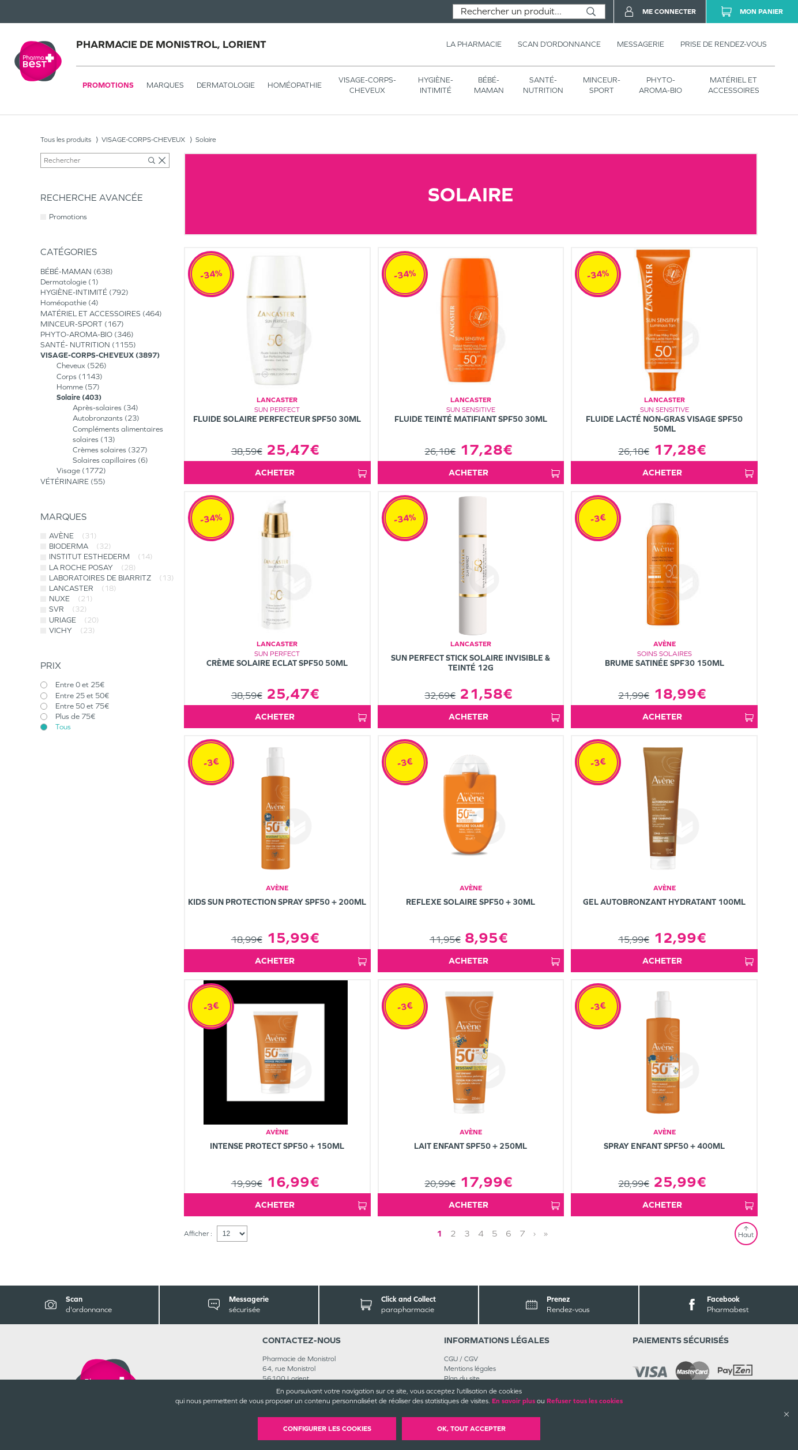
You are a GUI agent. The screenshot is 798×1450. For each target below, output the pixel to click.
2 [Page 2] (453, 1233)
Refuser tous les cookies (585, 1401)
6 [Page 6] (508, 1233)
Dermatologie (226, 85)
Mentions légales (470, 1369)
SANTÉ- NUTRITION (543, 85)
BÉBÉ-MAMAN (489, 85)
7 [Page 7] (522, 1233)
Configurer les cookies (327, 1429)
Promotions (108, 85)
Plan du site (462, 1378)
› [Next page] (534, 1233)
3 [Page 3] (467, 1233)
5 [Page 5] (495, 1233)
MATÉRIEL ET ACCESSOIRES (733, 85)
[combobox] (515, 11)
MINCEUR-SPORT (601, 85)
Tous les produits (65, 140)
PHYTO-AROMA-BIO (660, 85)
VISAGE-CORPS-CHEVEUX (367, 85)
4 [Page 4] (481, 1233)
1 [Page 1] (439, 1233)
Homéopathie (295, 85)
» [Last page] (546, 1233)
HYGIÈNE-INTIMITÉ (435, 85)
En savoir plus (513, 1401)
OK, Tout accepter (471, 1429)
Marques (165, 85)
